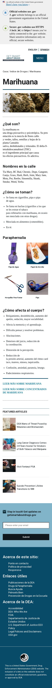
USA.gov (12, 634)
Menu (40, 58)
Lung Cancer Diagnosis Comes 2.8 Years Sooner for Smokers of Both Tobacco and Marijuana (31, 446)
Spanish (44, 49)
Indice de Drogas (19, 71)
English (32, 49)
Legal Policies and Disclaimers (24, 631)
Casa (5, 71)
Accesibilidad (15, 608)
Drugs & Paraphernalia (20, 585)
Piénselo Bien (15, 592)
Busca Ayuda (15, 589)
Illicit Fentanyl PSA (26, 466)
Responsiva (14, 570)
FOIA (10, 615)
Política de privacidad (19, 566)
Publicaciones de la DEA (21, 582)
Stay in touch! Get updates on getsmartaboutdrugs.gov (24, 513)
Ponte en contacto (18, 563)
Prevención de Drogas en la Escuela (27, 595)
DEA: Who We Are (17, 611)
